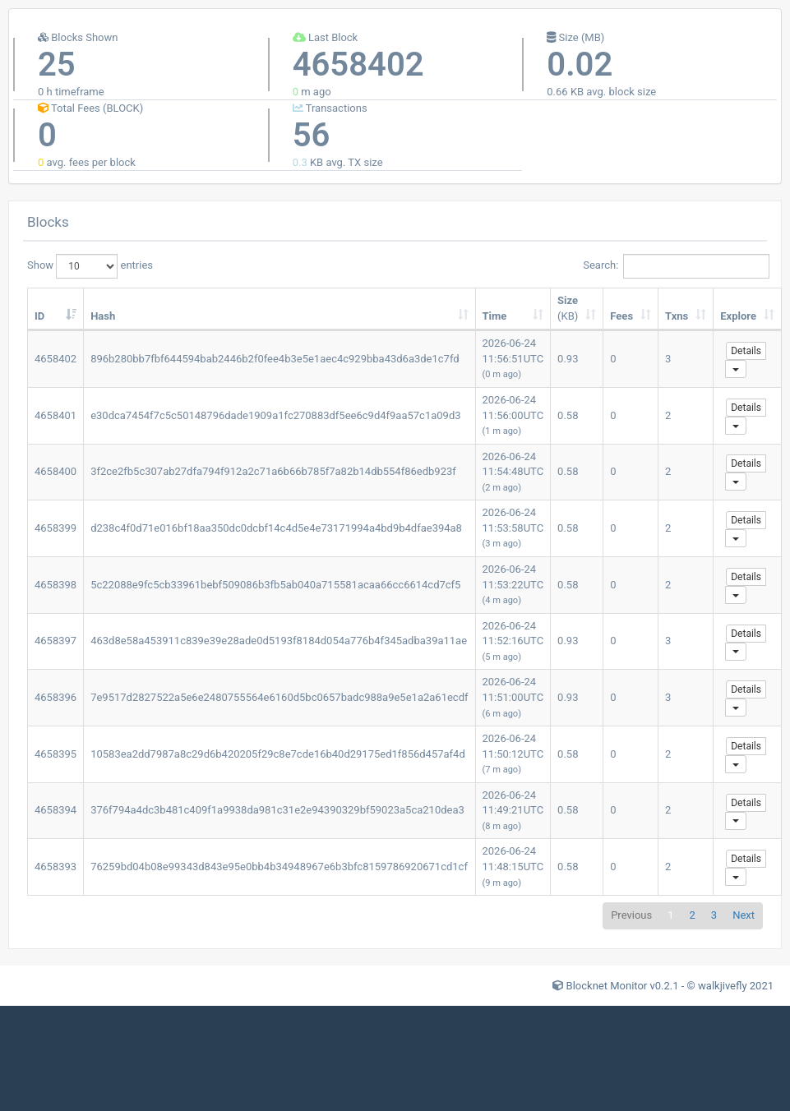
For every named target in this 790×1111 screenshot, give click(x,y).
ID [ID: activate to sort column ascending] (39, 316)
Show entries (90, 266)
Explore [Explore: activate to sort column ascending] (738, 316)
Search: (673, 266)
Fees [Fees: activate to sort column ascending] (621, 316)
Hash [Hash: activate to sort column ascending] (102, 316)
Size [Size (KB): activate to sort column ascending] (567, 308)
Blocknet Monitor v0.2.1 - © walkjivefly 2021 (670, 986)
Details (746, 351)
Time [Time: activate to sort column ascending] (495, 316)
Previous (631, 915)
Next (743, 915)
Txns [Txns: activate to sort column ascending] (676, 316)
